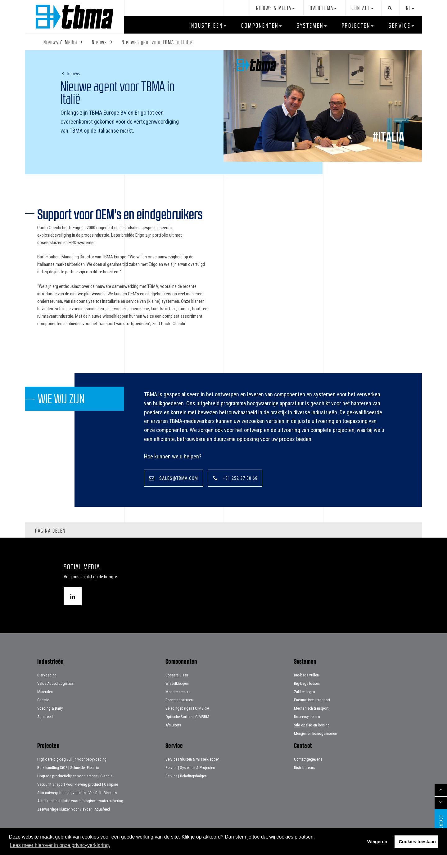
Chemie (43, 700)
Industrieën (206, 25)
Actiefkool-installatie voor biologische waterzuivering (80, 801)
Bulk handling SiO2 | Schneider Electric (68, 767)
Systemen (310, 25)
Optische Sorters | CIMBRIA (187, 716)
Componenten (259, 25)
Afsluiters (173, 725)
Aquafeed (45, 716)
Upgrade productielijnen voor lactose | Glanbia (74, 776)
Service (400, 25)
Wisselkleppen (177, 683)
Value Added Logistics (55, 683)
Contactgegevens (308, 759)
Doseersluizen (176, 675)
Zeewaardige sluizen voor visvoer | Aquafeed (73, 809)
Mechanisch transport (311, 708)
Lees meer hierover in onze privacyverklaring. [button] (60, 845)
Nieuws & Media (273, 8)
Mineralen (45, 691)
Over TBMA (321, 8)
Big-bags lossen (307, 683)
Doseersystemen (307, 716)
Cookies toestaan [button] (417, 841)
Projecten (356, 25)
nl (408, 8)
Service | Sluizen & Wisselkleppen (192, 759)
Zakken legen (304, 691)
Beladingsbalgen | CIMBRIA (187, 708)
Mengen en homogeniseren (315, 733)
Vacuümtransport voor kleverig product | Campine (77, 784)
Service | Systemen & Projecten (190, 767)
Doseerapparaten (179, 700)
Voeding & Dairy (50, 708)
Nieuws (73, 73)
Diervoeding (46, 675)
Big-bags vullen (306, 675)
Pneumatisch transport (312, 700)
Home (74, 17)
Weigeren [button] (377, 841)
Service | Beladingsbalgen (186, 776)
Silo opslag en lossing (312, 725)
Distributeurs (304, 767)
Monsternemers (177, 691)
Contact (361, 8)
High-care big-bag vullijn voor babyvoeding (71, 759)
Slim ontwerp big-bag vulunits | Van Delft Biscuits (77, 792)
